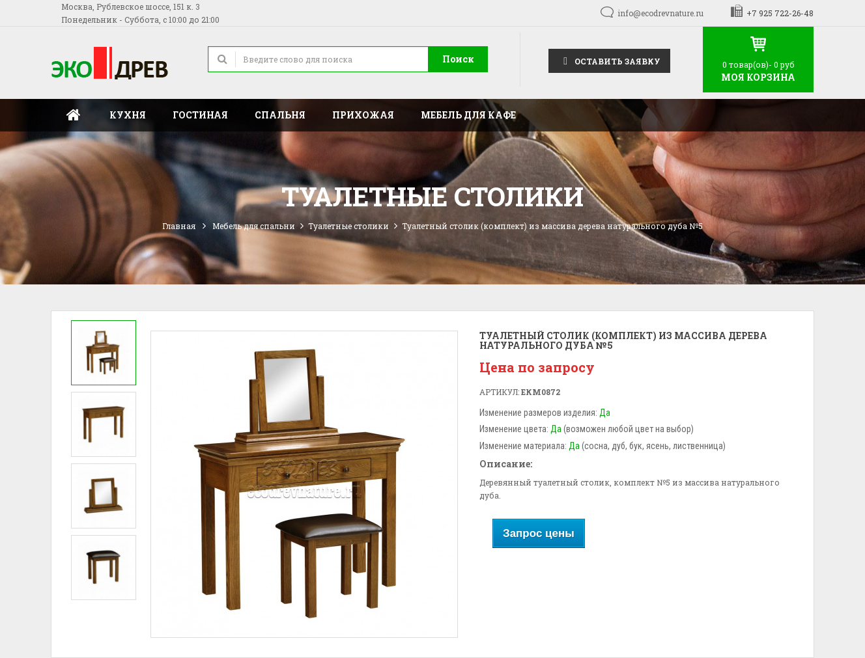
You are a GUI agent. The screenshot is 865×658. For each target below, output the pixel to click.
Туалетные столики (348, 226)
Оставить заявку (609, 60)
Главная (73, 115)
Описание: (505, 464)
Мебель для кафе (468, 115)
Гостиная (200, 115)
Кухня (127, 115)
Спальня (280, 115)
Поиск (458, 59)
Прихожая (363, 115)
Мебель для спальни (253, 226)
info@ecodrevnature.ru (660, 13)
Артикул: (499, 392)
